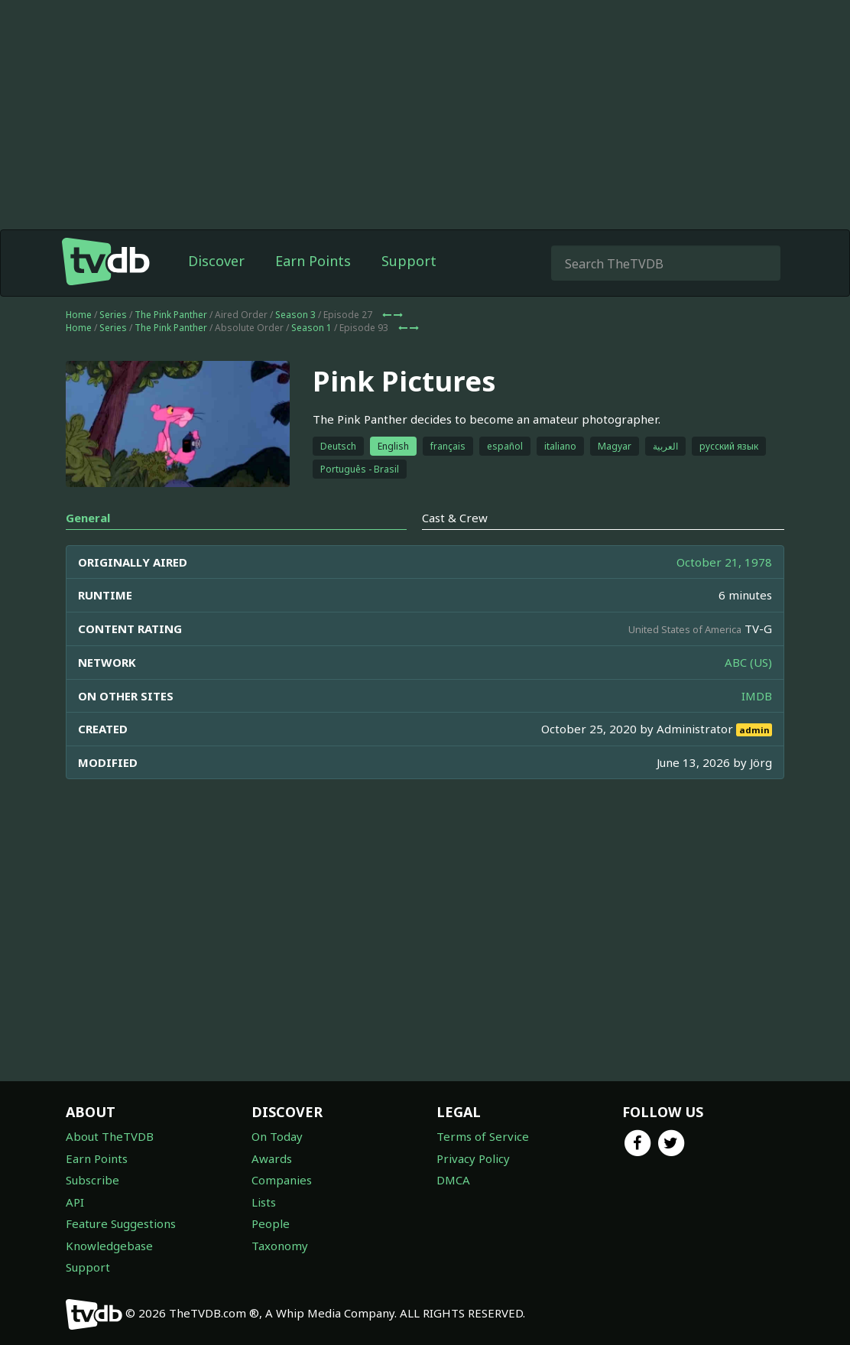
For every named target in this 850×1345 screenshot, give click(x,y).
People (270, 1223)
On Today (277, 1136)
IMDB (756, 695)
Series (113, 314)
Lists (263, 1202)
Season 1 (311, 327)
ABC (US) (748, 662)
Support (408, 261)
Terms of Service (482, 1136)
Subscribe (92, 1179)
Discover (216, 261)
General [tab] (88, 517)
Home (79, 314)
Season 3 (295, 314)
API (75, 1202)
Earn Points (313, 261)
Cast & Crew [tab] (455, 517)
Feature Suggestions (121, 1223)
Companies (281, 1179)
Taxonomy (279, 1245)
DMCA (453, 1179)
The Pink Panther (171, 314)
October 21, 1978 (724, 562)
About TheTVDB (110, 1136)
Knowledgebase (109, 1245)
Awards (271, 1158)
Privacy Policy (473, 1158)
